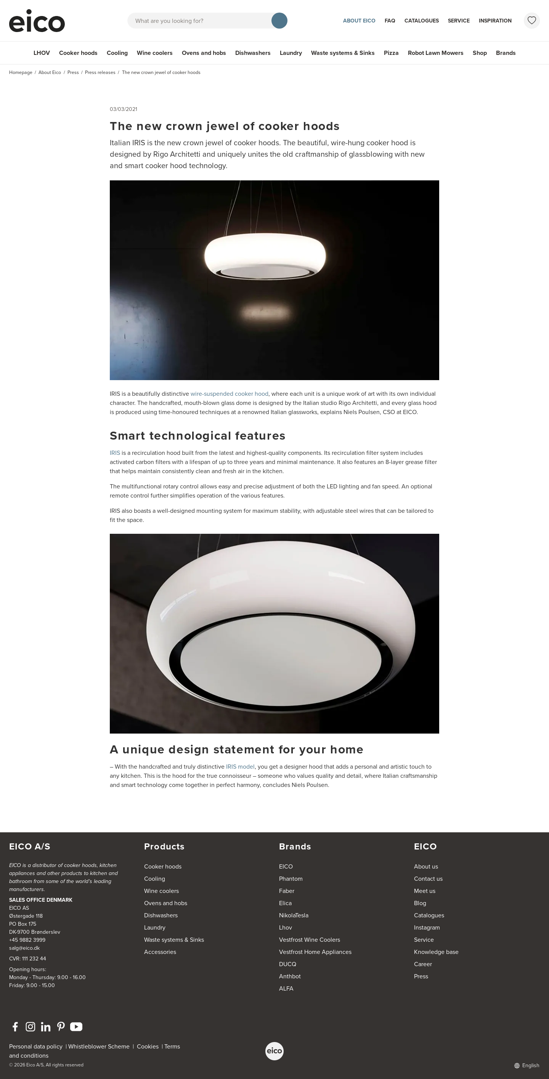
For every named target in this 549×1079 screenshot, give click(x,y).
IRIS (115, 452)
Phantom (291, 878)
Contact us (428, 878)
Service (459, 21)
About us (426, 866)
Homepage (20, 72)
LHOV (42, 52)
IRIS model (240, 766)
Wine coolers (155, 52)
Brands (506, 52)
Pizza (391, 52)
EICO (286, 866)
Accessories (160, 951)
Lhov (285, 927)
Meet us (424, 890)
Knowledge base (436, 951)
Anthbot (290, 976)
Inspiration (495, 21)
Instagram (427, 927)
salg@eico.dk (24, 948)
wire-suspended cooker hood (229, 393)
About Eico (359, 21)
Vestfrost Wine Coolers (309, 939)
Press (421, 976)
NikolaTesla (293, 915)
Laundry (291, 52)
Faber (286, 890)
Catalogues (422, 21)
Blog (420, 903)
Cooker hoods (78, 52)
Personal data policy (36, 1046)
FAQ (390, 21)
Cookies (149, 1046)
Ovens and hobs (204, 52)
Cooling (117, 52)
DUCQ (287, 964)
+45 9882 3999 (27, 940)
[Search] (279, 21)
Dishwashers (253, 52)
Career (423, 964)
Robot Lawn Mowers (436, 52)
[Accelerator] (40, 20)
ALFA (286, 988)
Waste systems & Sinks (343, 52)
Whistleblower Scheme (99, 1046)
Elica (285, 903)
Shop (480, 52)
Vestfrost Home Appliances (315, 951)
